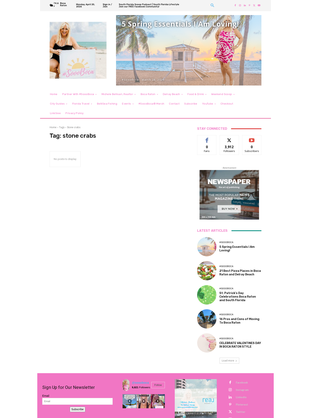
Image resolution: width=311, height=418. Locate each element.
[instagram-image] (130, 401)
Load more (229, 360)
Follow (158, 384)
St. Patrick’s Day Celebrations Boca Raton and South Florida (237, 296)
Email (45, 395)
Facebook (242, 382)
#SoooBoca (226, 242)
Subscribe (77, 409)
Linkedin (241, 397)
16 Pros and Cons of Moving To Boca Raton (239, 320)
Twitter (240, 411)
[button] (212, 5)
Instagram (242, 389)
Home (53, 127)
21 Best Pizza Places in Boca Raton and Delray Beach (240, 272)
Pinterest (242, 404)
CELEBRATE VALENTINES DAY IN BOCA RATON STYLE (240, 344)
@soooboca (140, 382)
